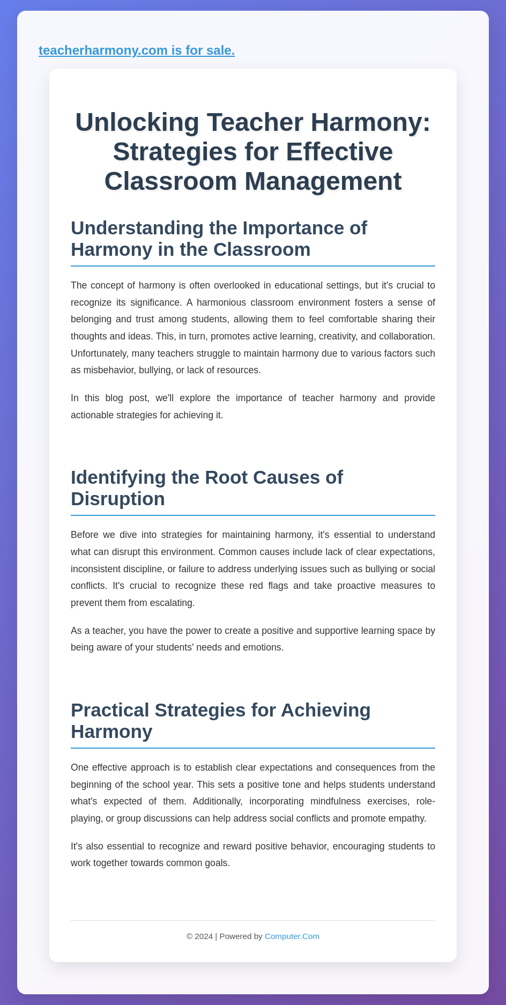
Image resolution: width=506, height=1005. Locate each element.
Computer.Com (292, 936)
